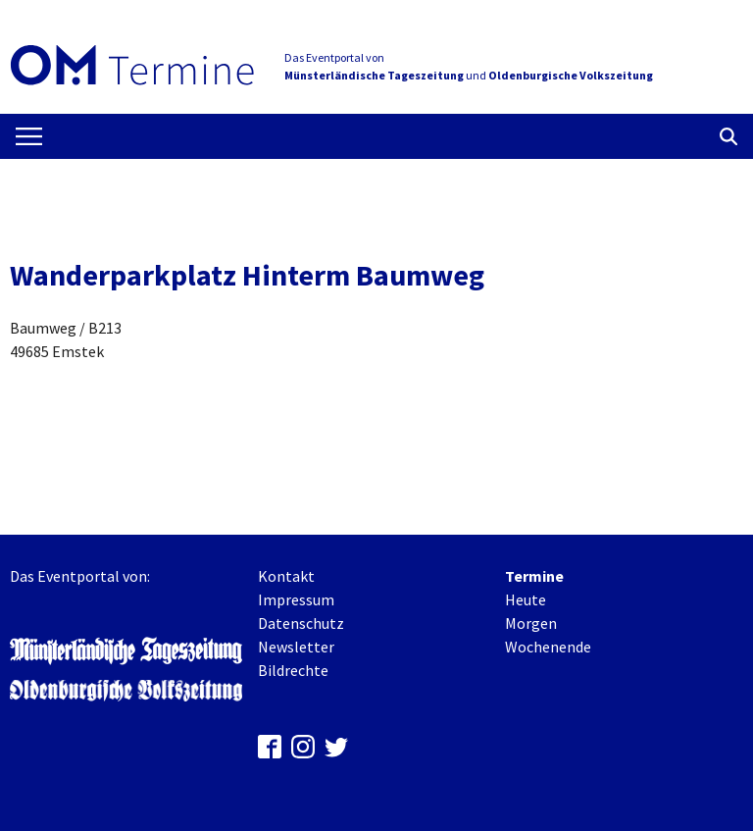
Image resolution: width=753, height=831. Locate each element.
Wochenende (548, 646)
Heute (525, 599)
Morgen (531, 623)
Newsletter (296, 646)
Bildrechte (293, 670)
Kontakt (286, 576)
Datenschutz (301, 623)
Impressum (296, 599)
